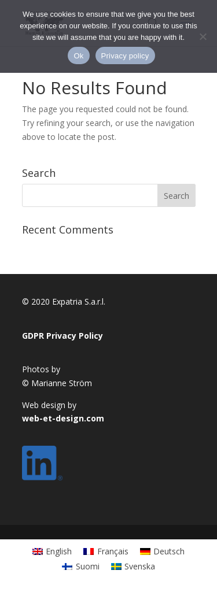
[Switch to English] (52, 551)
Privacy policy (125, 55)
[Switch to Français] (106, 551)
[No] (202, 36)
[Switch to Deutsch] (162, 551)
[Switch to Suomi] (80, 566)
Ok (78, 55)
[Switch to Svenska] (133, 566)
